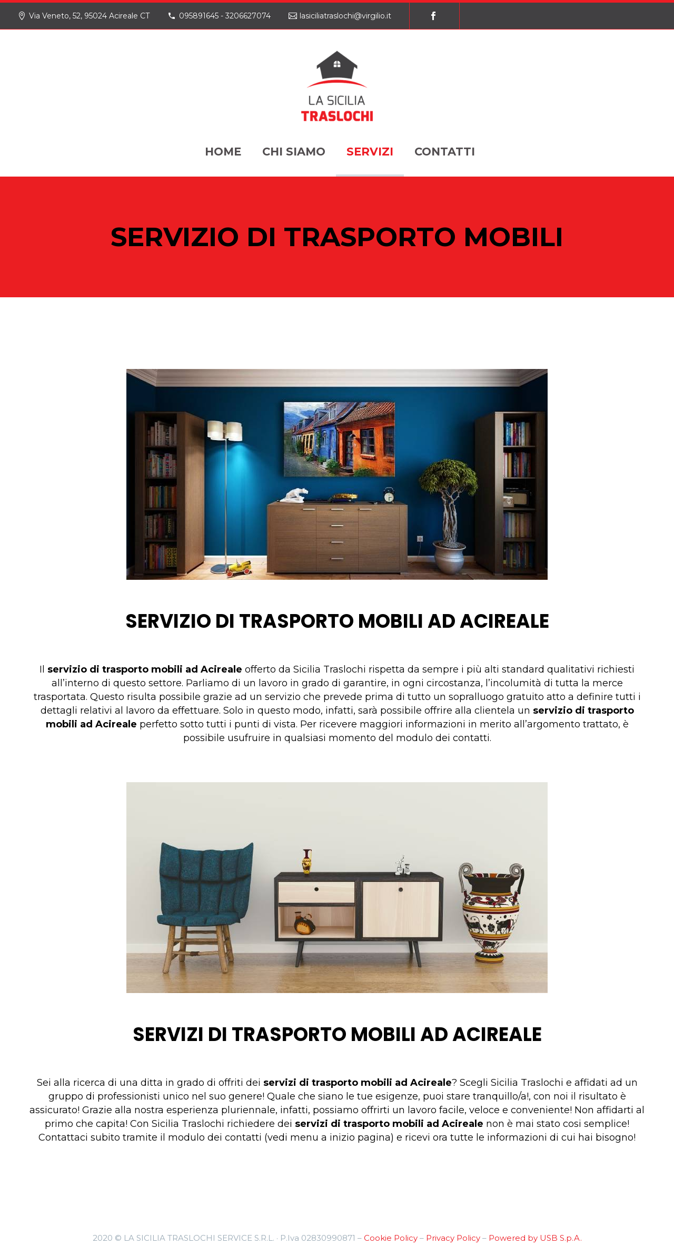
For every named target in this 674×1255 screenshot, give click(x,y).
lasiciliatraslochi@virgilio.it (345, 16)
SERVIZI (369, 151)
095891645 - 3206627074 (225, 16)
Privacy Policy (453, 1238)
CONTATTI (444, 151)
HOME (223, 151)
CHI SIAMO (293, 151)
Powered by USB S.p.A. (535, 1238)
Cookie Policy (391, 1238)
